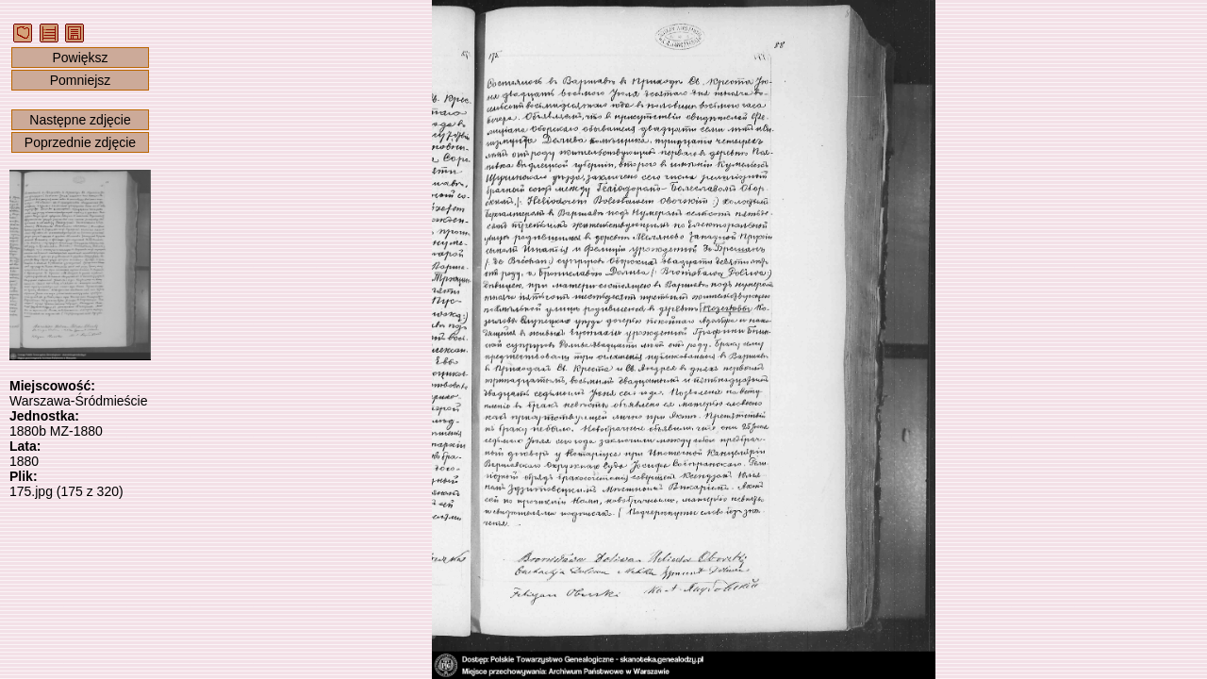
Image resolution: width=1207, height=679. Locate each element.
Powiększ (79, 57)
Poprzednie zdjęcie (80, 142)
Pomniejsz (80, 80)
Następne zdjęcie (79, 119)
